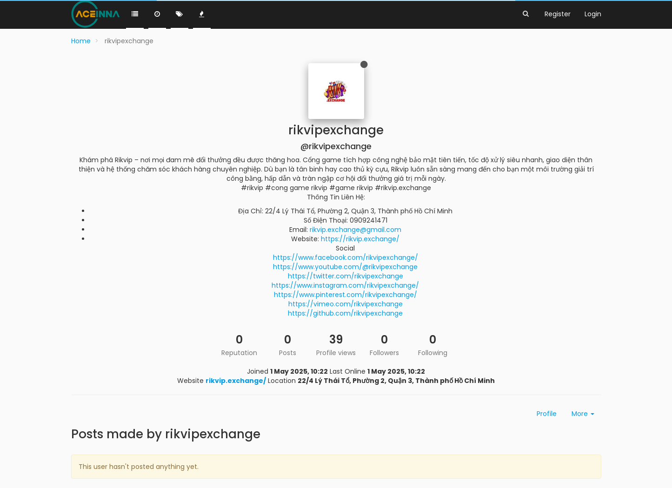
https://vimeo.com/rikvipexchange (345, 304)
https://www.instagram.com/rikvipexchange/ (345, 285)
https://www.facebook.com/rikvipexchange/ (345, 257)
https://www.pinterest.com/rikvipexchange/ (345, 294)
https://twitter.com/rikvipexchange (345, 276)
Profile (547, 413)
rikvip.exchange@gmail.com (355, 229)
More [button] (583, 413)
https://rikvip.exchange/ (360, 239)
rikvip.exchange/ (236, 380)
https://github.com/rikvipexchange (345, 313)
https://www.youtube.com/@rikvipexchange (345, 266)
